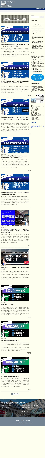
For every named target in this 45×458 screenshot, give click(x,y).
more (29, 62)
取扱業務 (17, 455)
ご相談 (22, 455)
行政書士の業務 (34, 117)
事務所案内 (27, 455)
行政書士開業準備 (35, 119)
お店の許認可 (34, 110)
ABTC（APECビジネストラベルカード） (37, 107)
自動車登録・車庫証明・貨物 (37, 116)
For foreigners (34, 108)
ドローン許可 (34, 112)
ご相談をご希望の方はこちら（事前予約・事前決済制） (37, 77)
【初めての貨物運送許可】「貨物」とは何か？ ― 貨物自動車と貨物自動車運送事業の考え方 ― (15, 215)
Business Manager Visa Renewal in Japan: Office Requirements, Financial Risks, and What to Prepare (37, 31)
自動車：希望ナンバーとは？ (12, 335)
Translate (3, 4)
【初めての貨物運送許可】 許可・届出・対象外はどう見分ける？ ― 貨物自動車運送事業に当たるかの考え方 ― (15, 89)
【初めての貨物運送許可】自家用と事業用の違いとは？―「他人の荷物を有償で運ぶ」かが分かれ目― (15, 174)
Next (17, 429)
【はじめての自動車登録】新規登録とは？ (14, 372)
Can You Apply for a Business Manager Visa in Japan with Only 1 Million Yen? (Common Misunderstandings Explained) (37, 47)
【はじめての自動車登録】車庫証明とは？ (14, 410)
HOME (3, 11)
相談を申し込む (24, 447)
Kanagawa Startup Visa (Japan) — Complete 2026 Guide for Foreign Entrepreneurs (37, 25)
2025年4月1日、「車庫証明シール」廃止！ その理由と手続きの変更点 (15, 298)
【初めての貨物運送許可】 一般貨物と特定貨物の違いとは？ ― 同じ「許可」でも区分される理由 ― (15, 47)
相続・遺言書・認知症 (36, 114)
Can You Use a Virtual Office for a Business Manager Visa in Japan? (37, 42)
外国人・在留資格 (35, 113)
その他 (32, 111)
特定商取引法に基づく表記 (37, 126)
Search (42, 16)
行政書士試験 (34, 118)
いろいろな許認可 (35, 109)
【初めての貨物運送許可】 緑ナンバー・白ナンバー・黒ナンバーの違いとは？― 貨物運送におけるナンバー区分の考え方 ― (14, 132)
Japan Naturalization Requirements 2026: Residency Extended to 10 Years (37, 37)
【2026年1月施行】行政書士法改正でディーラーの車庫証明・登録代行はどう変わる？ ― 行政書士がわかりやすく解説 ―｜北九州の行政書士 (15, 257)
